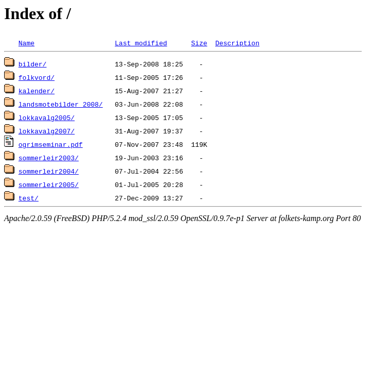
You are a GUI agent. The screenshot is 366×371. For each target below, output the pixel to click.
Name (26, 42)
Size (199, 42)
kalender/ (37, 90)
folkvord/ (37, 77)
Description (237, 42)
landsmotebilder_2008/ (61, 104)
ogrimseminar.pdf (51, 144)
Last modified (141, 42)
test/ (29, 198)
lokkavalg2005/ (47, 117)
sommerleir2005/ (49, 184)
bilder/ (33, 64)
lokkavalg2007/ (47, 131)
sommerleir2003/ (49, 157)
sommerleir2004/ (49, 171)
